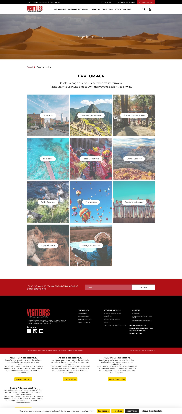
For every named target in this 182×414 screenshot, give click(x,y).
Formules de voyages (78, 9)
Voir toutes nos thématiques (115, 325)
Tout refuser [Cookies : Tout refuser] (117, 411)
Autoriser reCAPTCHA (23, 379)
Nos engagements (137, 331)
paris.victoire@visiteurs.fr (126, 2)
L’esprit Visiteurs (123, 9)
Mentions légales (32, 350)
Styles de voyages (112, 310)
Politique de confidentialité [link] (152, 411)
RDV (28, 2)
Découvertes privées (112, 319)
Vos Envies (95, 9)
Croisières (108, 316)
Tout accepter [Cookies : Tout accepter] (103, 411)
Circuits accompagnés (112, 313)
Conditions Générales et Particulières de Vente (52, 350)
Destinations (60, 9)
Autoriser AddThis (70, 379)
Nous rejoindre (84, 322)
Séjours (107, 322)
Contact (136, 310)
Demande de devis (40, 2)
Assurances (82, 313)
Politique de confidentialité (75, 350)
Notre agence (55, 2)
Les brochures (83, 316)
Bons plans (107, 9)
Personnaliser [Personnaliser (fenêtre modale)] (131, 411)
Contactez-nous (147, 2)
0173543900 (136, 313)
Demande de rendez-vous (141, 328)
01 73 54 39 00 (106, 2)
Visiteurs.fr (83, 310)
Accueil (30, 67)
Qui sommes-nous (84, 319)
